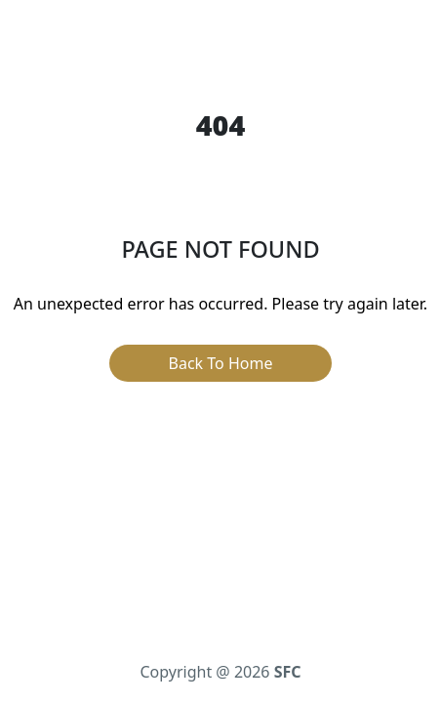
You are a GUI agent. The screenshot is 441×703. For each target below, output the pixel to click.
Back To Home (221, 363)
